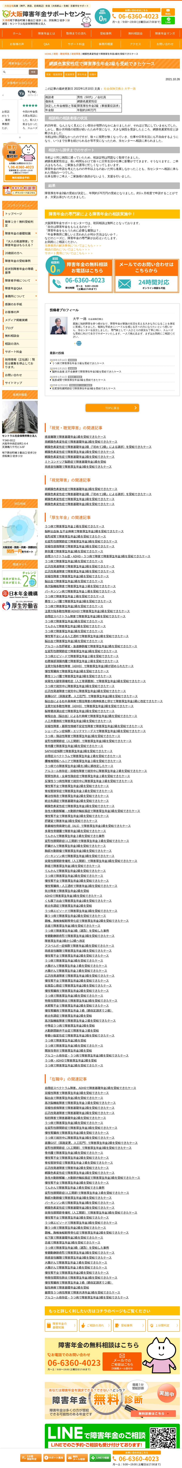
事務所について (15, 296)
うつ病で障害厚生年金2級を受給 (65, 1040)
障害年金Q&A (13, 288)
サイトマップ (13, 383)
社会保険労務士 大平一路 (120, 88)
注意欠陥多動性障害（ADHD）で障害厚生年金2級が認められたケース (89, 666)
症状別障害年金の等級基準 (19, 271)
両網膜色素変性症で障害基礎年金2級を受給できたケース (81, 441)
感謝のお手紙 (13, 304)
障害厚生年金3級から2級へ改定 (65, 940)
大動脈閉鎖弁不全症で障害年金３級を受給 (72, 1030)
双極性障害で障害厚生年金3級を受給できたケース (77, 576)
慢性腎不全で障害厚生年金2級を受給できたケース (77, 786)
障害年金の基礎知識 (18, 233)
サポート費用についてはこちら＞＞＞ (69, 253)
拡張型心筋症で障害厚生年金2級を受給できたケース (78, 985)
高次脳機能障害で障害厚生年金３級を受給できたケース (80, 586)
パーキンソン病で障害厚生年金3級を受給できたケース (79, 856)
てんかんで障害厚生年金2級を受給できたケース (75, 626)
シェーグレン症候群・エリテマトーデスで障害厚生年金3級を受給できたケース (95, 731)
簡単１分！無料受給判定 (19, 223)
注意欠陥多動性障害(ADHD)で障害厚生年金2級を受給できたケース (87, 611)
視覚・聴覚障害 (61, 53)
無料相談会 (135, 33)
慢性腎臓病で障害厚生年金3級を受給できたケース (77, 671)
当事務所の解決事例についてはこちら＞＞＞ (73, 245)
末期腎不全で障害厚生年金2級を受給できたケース (77, 1005)
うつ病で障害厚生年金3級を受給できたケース (74, 960)
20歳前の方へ (13, 253)
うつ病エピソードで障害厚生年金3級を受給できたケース (81, 910)
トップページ (13, 213)
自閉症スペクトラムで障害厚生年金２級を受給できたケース (83, 756)
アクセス (135, 44)
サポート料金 (76, 44)
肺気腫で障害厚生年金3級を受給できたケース (74, 551)
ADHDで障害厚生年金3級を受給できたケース (73, 895)
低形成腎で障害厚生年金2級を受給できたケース (79, 379)
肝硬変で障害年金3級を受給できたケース (71, 820)
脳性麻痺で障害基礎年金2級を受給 (67, 1287)
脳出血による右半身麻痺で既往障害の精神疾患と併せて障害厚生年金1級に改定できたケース (104, 701)
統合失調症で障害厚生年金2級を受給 (68, 905)
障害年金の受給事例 (18, 261)
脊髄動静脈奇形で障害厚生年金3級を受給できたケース (79, 935)
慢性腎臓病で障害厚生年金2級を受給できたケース (77, 990)
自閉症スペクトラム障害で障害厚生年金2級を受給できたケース (85, 616)
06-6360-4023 (139, 16)
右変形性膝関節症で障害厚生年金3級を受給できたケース (84, 388)
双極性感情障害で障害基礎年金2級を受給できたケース (79, 1107)
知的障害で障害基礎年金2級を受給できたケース (75, 1117)
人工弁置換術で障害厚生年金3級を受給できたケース (78, 721)
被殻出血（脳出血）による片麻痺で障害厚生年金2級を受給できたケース (91, 716)
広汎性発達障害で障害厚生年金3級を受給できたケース (79, 571)
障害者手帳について (18, 280)
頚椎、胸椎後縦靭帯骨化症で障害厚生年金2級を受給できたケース (87, 920)
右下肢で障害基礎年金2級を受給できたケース (74, 1237)
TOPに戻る (112, 408)
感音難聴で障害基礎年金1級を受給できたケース (75, 436)
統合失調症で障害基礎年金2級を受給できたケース (77, 800)
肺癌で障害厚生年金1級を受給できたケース (72, 865)
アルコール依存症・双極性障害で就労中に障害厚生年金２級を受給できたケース (96, 771)
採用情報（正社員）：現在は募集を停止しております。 (20, 363)
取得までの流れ (76, 33)
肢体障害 (72, 368)
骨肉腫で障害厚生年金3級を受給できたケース (74, 746)
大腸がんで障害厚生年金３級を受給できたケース (76, 965)
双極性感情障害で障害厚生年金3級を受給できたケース (79, 546)
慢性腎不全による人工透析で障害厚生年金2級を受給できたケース (87, 636)
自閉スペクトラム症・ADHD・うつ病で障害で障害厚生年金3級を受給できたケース (97, 556)
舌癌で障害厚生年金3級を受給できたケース (72, 925)
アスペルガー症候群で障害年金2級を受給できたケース (79, 945)
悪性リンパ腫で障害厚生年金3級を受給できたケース (78, 601)
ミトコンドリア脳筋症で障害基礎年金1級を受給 (75, 461)
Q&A (46, 44)
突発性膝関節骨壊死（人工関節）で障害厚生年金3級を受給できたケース (91, 860)
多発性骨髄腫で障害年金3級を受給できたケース (75, 831)
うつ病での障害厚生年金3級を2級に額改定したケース (79, 766)
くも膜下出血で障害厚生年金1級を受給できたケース (78, 900)
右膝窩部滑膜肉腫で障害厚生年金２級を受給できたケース (82, 661)
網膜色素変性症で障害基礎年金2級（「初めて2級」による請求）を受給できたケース (98, 446)
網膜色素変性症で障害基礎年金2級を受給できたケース (79, 456)
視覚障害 (75, 53)
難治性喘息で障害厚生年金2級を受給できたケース (77, 795)
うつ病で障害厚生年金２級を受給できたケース (78, 363)
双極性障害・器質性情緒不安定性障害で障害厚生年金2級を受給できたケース (94, 726)
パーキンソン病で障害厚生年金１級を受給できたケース (80, 591)
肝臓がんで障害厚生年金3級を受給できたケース (75, 845)
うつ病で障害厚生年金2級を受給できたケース (74, 561)
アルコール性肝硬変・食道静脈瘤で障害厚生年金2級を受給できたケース (91, 646)
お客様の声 (17, 44)
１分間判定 (162, 1325)
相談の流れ (12, 343)
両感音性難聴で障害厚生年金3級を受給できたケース (78, 466)
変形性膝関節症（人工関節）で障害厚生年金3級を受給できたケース (88, 741)
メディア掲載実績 (16, 320)
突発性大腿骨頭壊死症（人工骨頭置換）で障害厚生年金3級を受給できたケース (95, 681)
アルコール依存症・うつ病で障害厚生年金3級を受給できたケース (87, 1055)
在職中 (92, 74)
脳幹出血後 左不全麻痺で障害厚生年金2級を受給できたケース (86, 371)
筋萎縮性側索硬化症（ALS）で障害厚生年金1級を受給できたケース (88, 825)
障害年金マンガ (165, 33)
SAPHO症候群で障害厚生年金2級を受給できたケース (79, 751)
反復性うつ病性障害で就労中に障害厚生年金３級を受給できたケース (89, 781)
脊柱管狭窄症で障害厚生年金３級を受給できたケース (79, 791)
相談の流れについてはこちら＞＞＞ (67, 249)
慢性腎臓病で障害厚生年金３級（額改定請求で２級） (79, 1010)
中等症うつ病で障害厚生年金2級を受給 (70, 1025)
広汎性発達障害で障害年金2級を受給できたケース (77, 1167)
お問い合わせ (165, 44)
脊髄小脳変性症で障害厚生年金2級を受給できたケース (79, 1035)
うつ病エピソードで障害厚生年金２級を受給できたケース (82, 656)
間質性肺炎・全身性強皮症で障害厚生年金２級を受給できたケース (87, 776)
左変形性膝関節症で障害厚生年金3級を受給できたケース (81, 651)
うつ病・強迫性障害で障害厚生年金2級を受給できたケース (82, 736)
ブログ (9, 328)
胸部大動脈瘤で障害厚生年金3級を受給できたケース (78, 850)
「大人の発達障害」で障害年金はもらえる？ (19, 243)
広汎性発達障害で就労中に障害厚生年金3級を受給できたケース (85, 691)
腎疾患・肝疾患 (75, 377)
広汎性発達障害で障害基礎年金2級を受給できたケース (79, 1113)
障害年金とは (46, 33)
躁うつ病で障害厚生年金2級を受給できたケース (75, 915)
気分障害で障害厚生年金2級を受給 (67, 890)
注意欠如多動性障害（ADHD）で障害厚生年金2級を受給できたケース (89, 706)
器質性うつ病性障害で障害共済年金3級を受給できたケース (82, 1292)
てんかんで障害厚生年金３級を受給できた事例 (74, 836)
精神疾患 (72, 360)
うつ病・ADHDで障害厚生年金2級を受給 (71, 1060)
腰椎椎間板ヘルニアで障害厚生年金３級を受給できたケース (83, 761)
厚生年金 (82, 74)
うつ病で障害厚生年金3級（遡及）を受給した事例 (77, 930)
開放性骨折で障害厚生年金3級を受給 (68, 1050)
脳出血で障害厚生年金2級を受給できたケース (74, 581)
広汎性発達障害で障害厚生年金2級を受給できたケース (79, 566)
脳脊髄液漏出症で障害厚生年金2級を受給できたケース (79, 711)
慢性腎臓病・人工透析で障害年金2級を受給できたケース (81, 885)
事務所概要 (106, 44)
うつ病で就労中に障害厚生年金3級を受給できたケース (79, 686)
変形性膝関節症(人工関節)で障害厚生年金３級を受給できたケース (87, 840)
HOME (48, 53)
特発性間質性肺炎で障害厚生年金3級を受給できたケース (81, 1000)
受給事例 (105, 33)
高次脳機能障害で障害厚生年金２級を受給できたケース (80, 1020)
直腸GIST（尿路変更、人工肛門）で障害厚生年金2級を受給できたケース (91, 696)
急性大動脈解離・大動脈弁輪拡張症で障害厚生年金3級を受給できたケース (92, 811)
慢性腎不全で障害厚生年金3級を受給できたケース (77, 816)
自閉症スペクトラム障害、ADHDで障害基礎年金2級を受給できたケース (90, 1088)
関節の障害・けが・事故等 (80, 385)
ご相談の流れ (95, 1325)
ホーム (17, 33)
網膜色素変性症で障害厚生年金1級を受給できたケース (79, 451)
